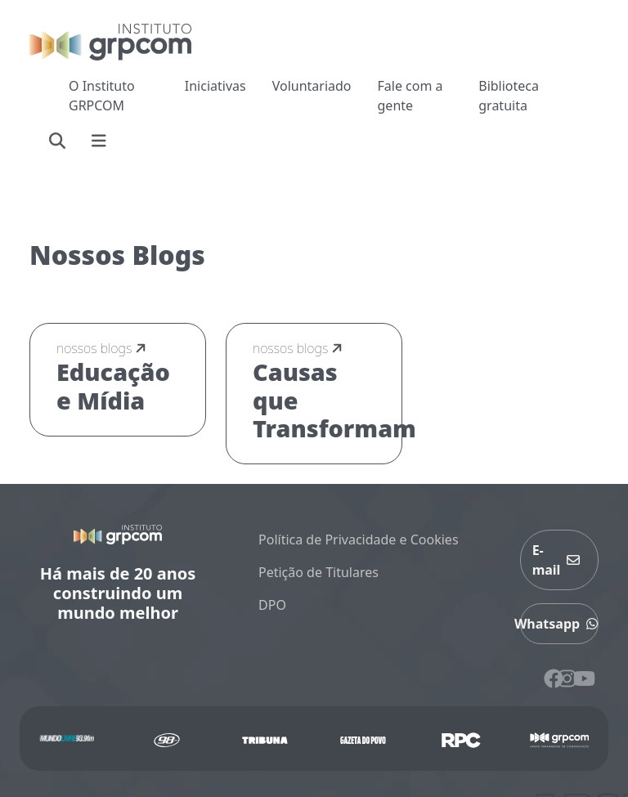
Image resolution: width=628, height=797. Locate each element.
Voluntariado (312, 86)
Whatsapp (559, 624)
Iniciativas (215, 86)
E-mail (559, 560)
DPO (272, 605)
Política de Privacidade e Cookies (358, 539)
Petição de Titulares (318, 572)
